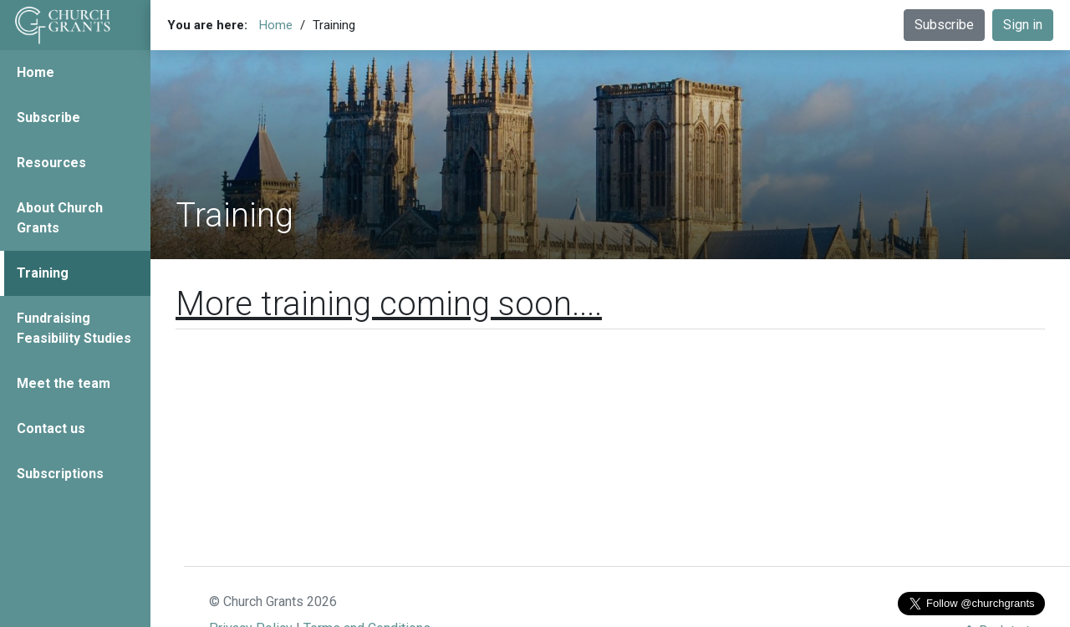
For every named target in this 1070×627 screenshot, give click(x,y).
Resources (51, 163)
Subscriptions (60, 474)
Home (35, 72)
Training (43, 273)
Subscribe (48, 117)
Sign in (1022, 25)
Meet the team (63, 383)
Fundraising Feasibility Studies (74, 328)
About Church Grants (60, 218)
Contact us (51, 428)
